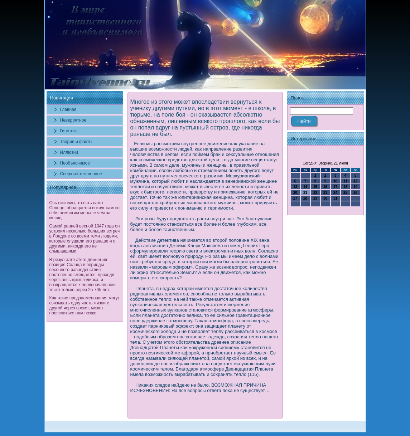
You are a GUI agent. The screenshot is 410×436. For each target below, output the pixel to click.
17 (335, 187)
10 (335, 181)
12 (355, 181)
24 (335, 193)
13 (295, 187)
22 (315, 193)
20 (295, 193)
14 (305, 187)
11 (345, 181)
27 (295, 198)
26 (355, 193)
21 (305, 193)
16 (325, 187)
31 (335, 198)
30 (325, 198)
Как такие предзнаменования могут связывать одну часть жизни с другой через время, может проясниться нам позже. (84, 305)
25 (345, 193)
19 (355, 187)
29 (315, 198)
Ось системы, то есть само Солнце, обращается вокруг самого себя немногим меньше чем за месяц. (84, 210)
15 (315, 187)
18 (345, 187)
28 (305, 198)
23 (325, 193)
